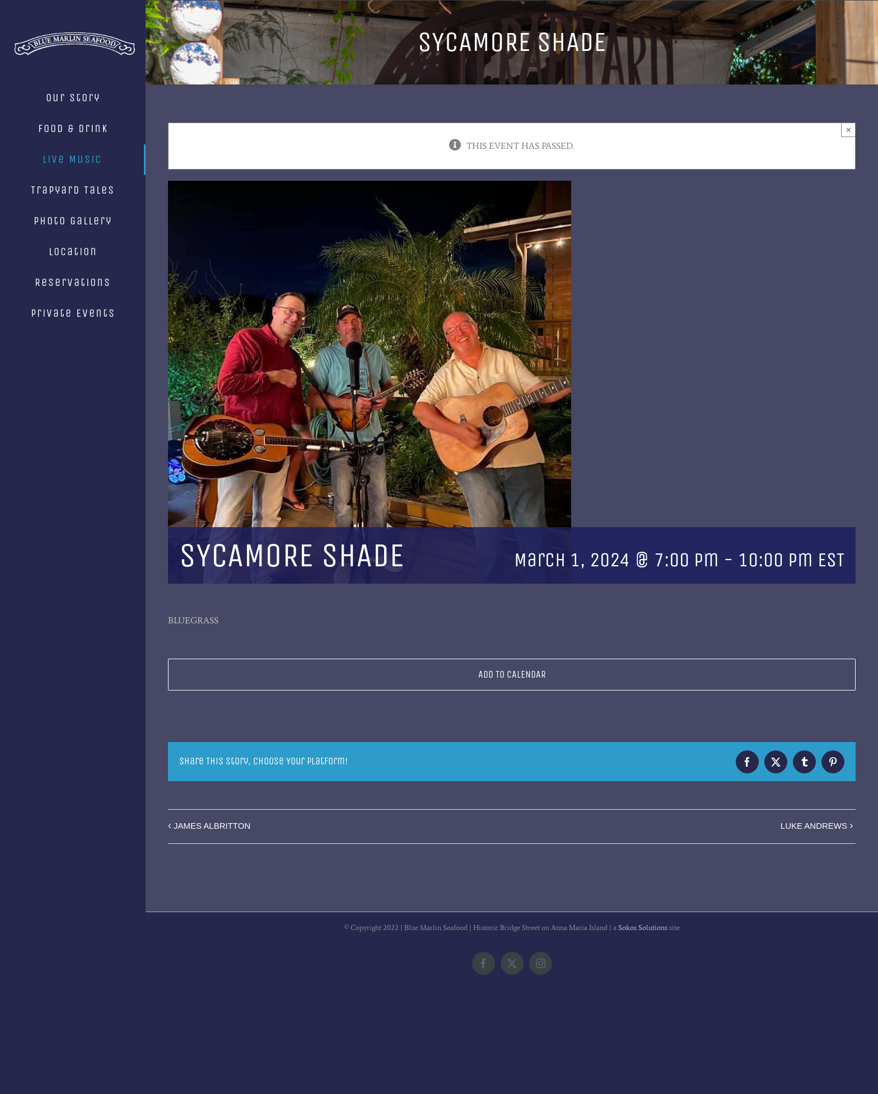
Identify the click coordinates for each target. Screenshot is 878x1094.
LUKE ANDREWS (814, 825)
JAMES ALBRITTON (212, 825)
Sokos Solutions (642, 1019)
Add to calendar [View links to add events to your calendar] (512, 674)
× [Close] (848, 129)
